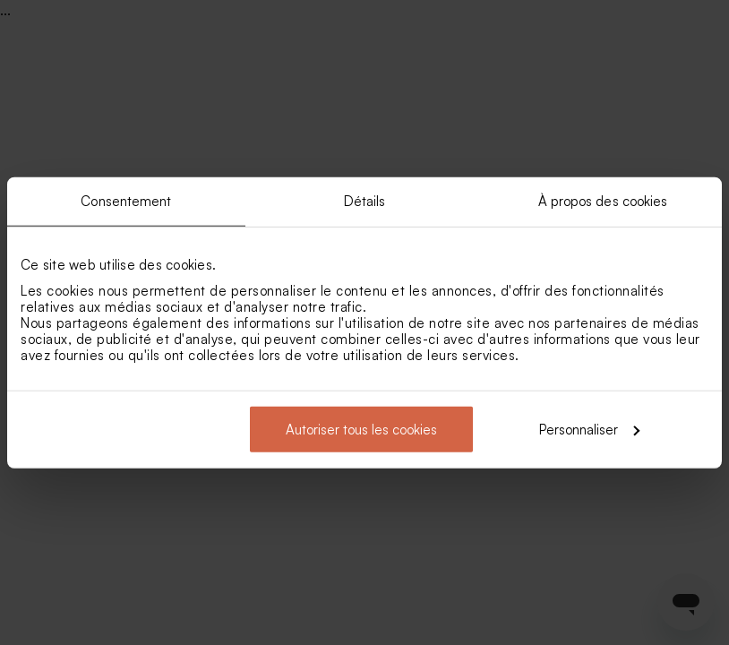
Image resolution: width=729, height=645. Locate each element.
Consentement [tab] (126, 201)
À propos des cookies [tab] (603, 201)
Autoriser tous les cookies (361, 428)
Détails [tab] (365, 201)
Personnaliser (589, 428)
